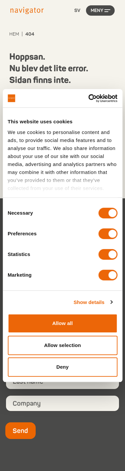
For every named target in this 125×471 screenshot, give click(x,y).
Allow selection (62, 345)
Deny (62, 367)
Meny (97, 10)
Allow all (62, 323)
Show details (89, 302)
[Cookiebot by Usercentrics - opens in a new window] (89, 98)
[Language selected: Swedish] (77, 11)
